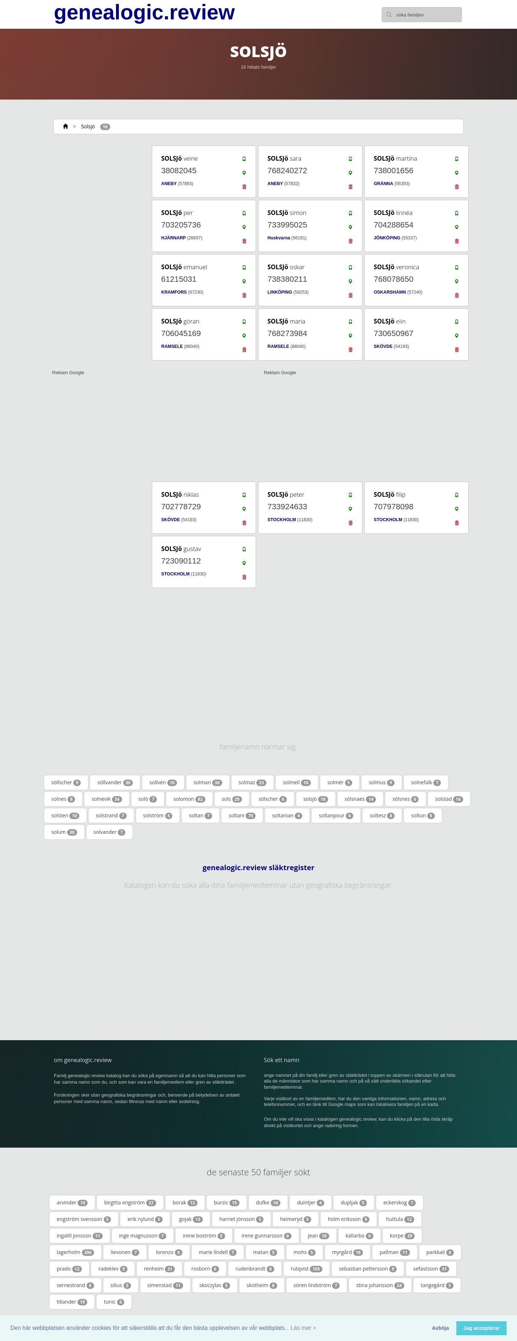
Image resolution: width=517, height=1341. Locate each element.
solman (208, 782)
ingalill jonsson (80, 1235)
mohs (305, 1252)
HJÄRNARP (173, 237)
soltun (422, 815)
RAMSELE (172, 346)
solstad (449, 799)
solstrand (111, 815)
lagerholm (75, 1252)
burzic (226, 1202)
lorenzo (169, 1252)
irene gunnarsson (267, 1235)
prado (69, 1268)
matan (265, 1252)
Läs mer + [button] (303, 1328)
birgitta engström (130, 1202)
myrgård (347, 1252)
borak (185, 1202)
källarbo (359, 1235)
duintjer (310, 1202)
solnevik (107, 799)
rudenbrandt (255, 1268)
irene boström (204, 1235)
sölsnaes (360, 799)
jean (318, 1235)
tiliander (72, 1301)
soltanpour (336, 815)
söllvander (115, 782)
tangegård (437, 1285)
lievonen (125, 1252)
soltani (242, 815)
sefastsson (431, 1268)
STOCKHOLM (281, 519)
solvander (110, 832)
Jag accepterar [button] (481, 1328)
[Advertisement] (97, 252)
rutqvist (306, 1268)
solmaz (252, 782)
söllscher (66, 782)
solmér (340, 782)
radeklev (112, 1268)
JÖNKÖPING (387, 237)
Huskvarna (278, 237)
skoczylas (215, 1285)
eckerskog (399, 1202)
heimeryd (295, 1219)
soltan (200, 815)
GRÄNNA (383, 183)
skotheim (262, 1285)
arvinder (72, 1202)
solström (158, 815)
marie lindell (218, 1252)
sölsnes (405, 799)
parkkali (440, 1252)
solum (64, 832)
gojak (191, 1219)
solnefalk (426, 782)
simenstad (165, 1285)
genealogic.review (144, 12)
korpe (402, 1235)
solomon (189, 799)
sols (232, 799)
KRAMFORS (174, 292)
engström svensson (84, 1219)
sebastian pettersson (368, 1268)
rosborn (205, 1268)
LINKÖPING (279, 292)
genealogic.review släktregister (258, 868)
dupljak (354, 1202)
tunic (114, 1301)
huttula (400, 1219)
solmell (297, 782)
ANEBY (169, 183)
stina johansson (380, 1285)
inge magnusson (143, 1235)
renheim (159, 1268)
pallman (394, 1252)
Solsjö (88, 126)
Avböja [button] (440, 1328)
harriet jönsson (241, 1219)
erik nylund (145, 1219)
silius (121, 1285)
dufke (268, 1202)
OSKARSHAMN (390, 292)
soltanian (287, 815)
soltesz (382, 815)
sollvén (163, 782)
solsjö (315, 799)
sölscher (272, 799)
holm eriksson (348, 1219)
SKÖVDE (383, 346)
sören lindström (317, 1285)
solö (148, 799)
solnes (63, 799)
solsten (65, 815)
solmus (381, 782)
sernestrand (75, 1285)
